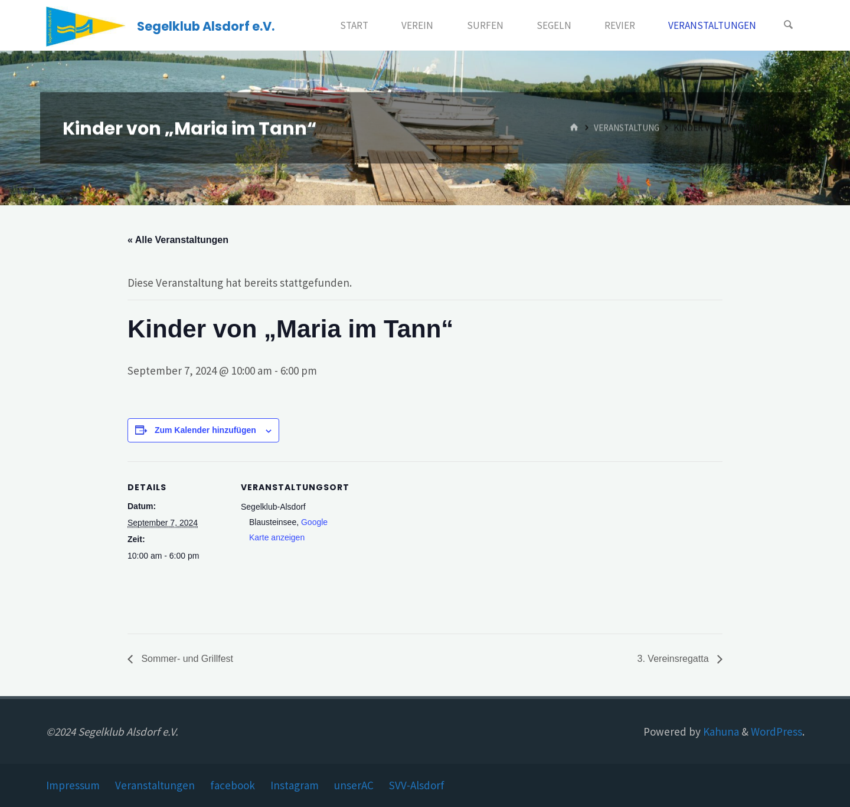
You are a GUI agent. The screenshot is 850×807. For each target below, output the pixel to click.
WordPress (776, 731)
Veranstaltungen (155, 785)
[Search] (788, 25)
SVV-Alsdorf (416, 785)
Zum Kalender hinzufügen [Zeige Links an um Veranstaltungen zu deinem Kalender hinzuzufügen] (205, 430)
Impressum (73, 785)
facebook (232, 785)
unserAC (354, 785)
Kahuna (720, 731)
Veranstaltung (626, 127)
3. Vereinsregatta (674, 659)
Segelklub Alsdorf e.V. (205, 26)
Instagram (294, 785)
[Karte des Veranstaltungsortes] (416, 543)
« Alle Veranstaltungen (178, 240)
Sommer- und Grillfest (186, 659)
